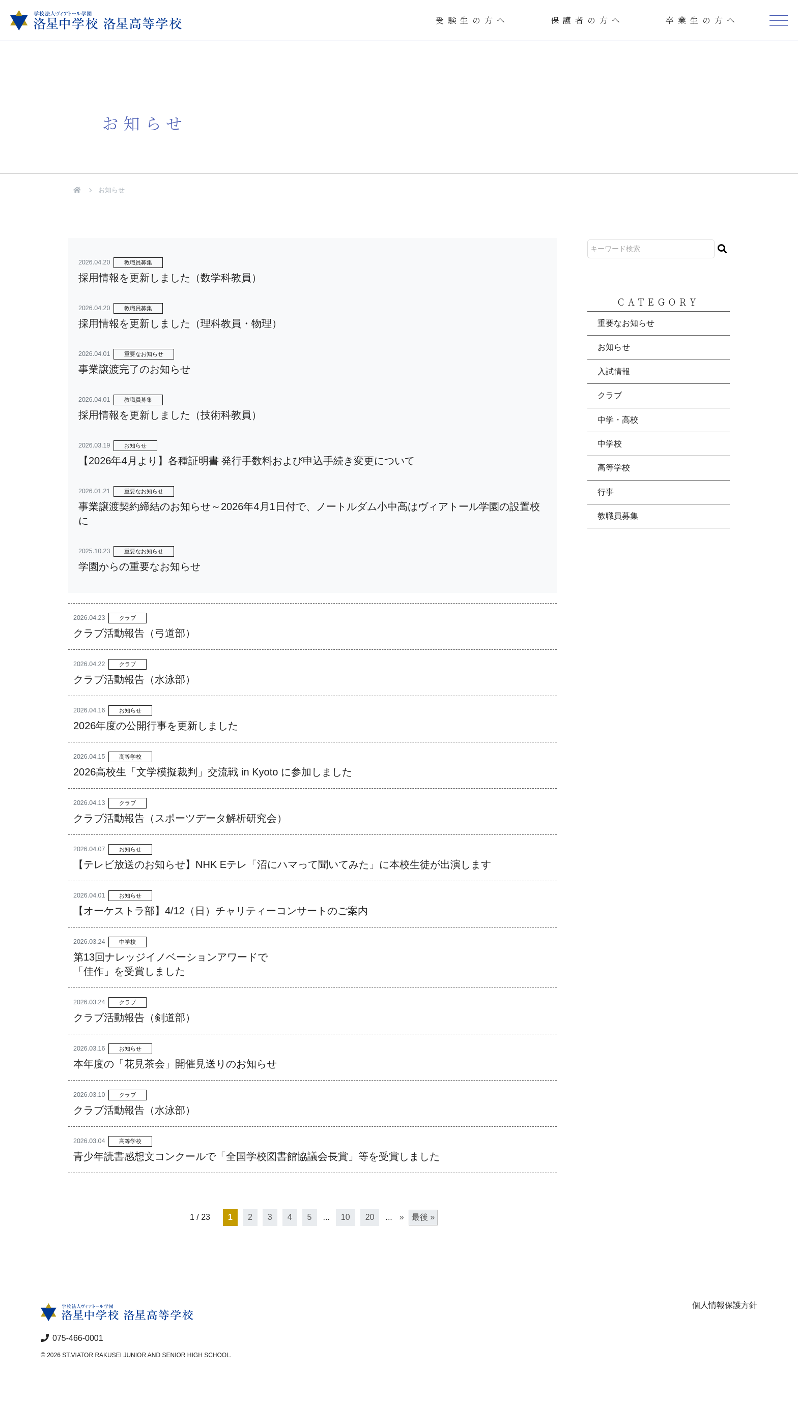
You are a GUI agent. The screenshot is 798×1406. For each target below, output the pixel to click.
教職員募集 (138, 262)
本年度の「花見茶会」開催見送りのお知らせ (175, 1063)
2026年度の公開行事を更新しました (156, 725)
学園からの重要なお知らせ (139, 566)
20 (370, 1217)
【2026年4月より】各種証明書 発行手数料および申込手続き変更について (246, 460)
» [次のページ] (402, 1217)
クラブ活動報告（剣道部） (134, 1017)
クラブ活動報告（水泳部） (134, 679)
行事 (605, 492)
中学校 (127, 942)
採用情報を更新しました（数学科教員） (170, 277)
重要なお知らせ (143, 354)
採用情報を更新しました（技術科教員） (170, 415)
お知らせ (135, 445)
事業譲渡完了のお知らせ (134, 369)
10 (345, 1217)
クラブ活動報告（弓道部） (134, 633)
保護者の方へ (587, 20)
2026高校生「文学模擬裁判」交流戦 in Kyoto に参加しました (212, 771)
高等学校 (130, 757)
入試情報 (613, 371)
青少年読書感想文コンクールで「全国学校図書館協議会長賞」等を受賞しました (256, 1156)
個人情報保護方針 (724, 1305)
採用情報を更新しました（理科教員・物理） (180, 323)
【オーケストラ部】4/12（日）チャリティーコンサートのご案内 (220, 910)
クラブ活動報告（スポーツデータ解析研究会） (180, 818)
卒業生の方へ (702, 20)
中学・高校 (617, 419)
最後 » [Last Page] (423, 1217)
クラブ (127, 618)
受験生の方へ (472, 20)
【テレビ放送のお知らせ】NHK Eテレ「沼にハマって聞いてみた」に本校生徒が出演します (282, 864)
